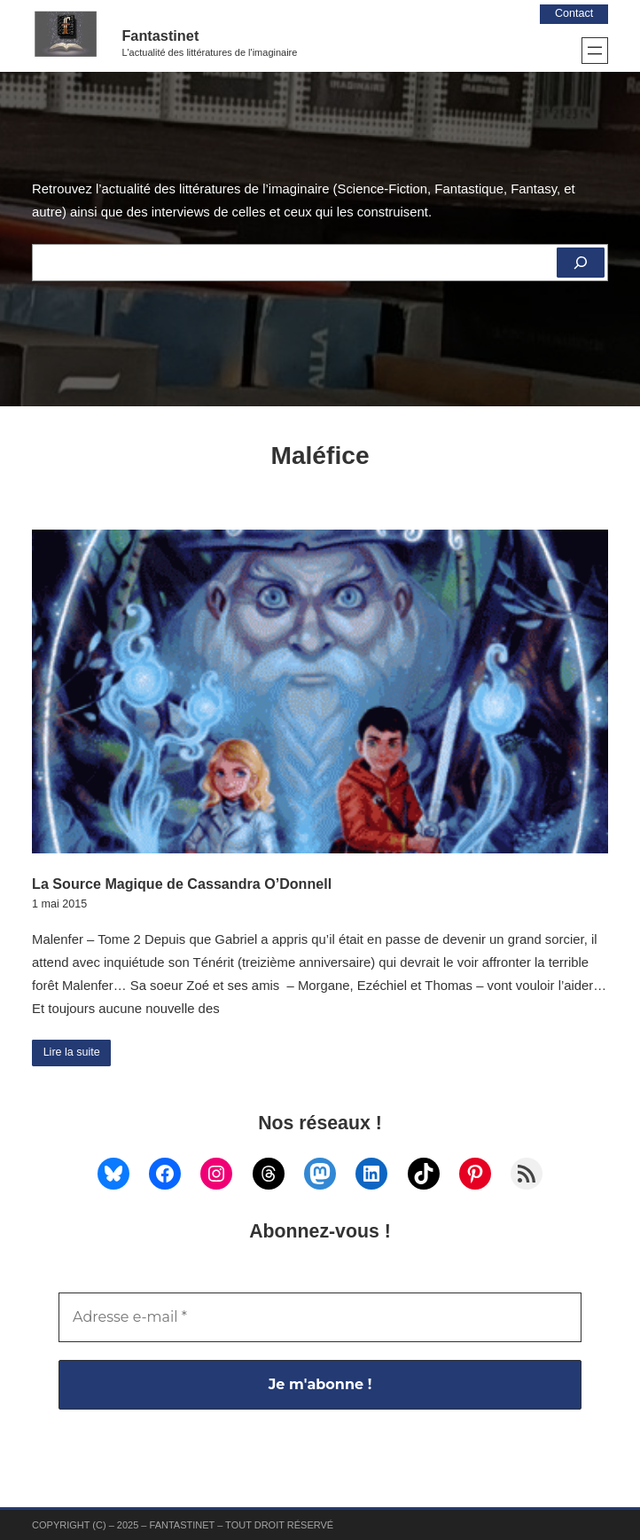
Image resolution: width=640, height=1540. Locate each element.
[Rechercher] (581, 263)
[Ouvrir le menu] (594, 50)
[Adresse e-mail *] (320, 1317)
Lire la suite (71, 1052)
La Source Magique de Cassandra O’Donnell (182, 884)
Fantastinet (160, 35)
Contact (574, 13)
